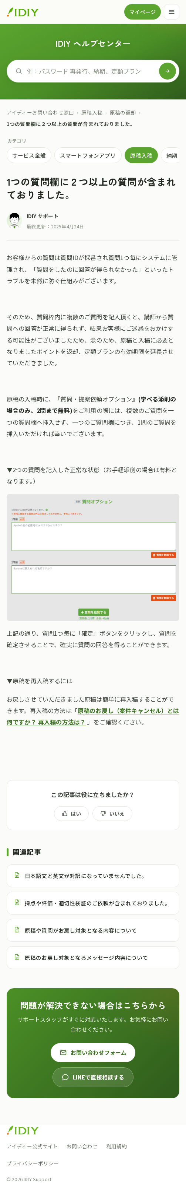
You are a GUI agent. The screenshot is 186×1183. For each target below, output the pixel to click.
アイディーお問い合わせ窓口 (40, 112)
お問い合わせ (82, 1146)
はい (71, 813)
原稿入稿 (91, 112)
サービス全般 (29, 155)
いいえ (112, 813)
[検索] (167, 71)
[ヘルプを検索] (91, 71)
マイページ (142, 11)
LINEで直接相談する (93, 1077)
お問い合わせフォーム (93, 1052)
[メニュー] (171, 12)
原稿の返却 (123, 112)
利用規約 (116, 1146)
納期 (171, 155)
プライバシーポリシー (33, 1163)
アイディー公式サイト (32, 1146)
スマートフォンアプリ (88, 155)
